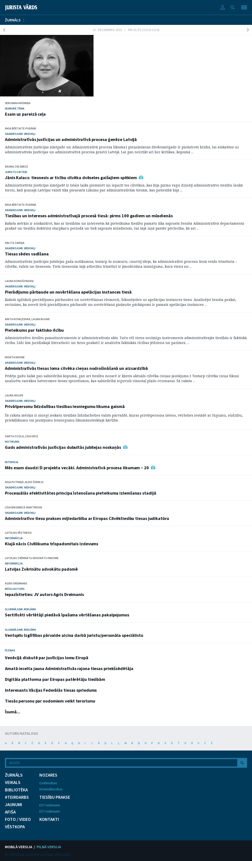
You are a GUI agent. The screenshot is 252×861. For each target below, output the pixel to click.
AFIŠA (10, 812)
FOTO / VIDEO (18, 819)
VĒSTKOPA (15, 826)
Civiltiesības (48, 783)
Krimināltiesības (51, 789)
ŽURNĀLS (13, 19)
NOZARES (48, 775)
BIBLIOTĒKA (16, 789)
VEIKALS (12, 782)
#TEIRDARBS (17, 797)
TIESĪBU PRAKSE (54, 797)
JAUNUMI (13, 804)
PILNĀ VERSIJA (49, 846)
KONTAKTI (49, 819)
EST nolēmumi (49, 805)
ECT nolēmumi (49, 811)
